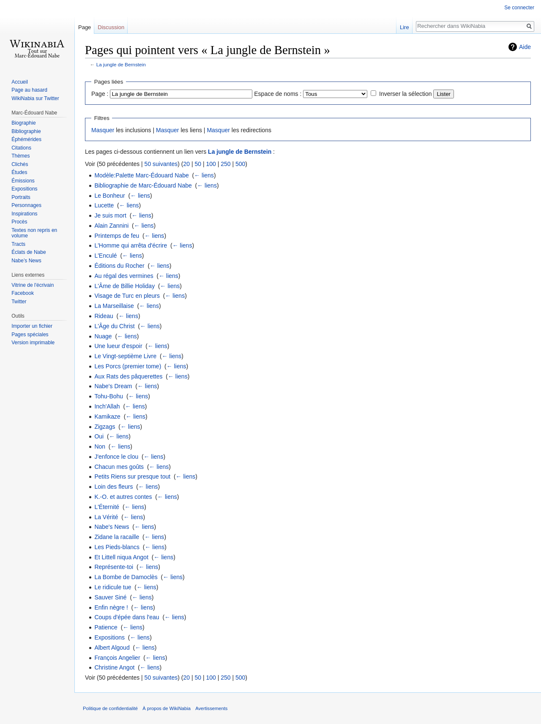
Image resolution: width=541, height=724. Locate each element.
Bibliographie (26, 131)
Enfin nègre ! (111, 607)
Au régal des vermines (123, 275)
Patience (105, 627)
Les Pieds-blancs (116, 547)
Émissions (23, 181)
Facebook (22, 293)
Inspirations (24, 214)
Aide (525, 47)
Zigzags (104, 426)
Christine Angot (114, 667)
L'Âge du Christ (114, 326)
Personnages (26, 205)
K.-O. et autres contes (123, 496)
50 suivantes (161, 164)
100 (211, 164)
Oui (99, 436)
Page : (99, 93)
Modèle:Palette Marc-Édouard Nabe (141, 175)
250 (225, 164)
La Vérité (106, 517)
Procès (19, 222)
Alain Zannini (111, 225)
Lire (404, 27)
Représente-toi (113, 566)
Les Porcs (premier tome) (127, 366)
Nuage (103, 336)
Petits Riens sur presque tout (132, 476)
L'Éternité (106, 507)
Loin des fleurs (113, 486)
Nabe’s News (26, 261)
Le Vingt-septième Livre (125, 356)
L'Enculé (105, 255)
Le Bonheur (109, 195)
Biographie (23, 123)
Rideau (103, 316)
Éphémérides (26, 139)
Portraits (20, 197)
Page (84, 27)
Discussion (111, 27)
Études (19, 172)
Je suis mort (110, 215)
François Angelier (117, 657)
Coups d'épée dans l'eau (126, 617)
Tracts (18, 244)
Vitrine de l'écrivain (32, 285)
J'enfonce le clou (116, 456)
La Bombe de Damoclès (125, 577)
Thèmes (20, 156)
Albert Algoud (111, 647)
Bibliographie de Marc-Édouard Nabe (142, 185)
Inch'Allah (107, 406)
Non (99, 446)
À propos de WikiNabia (166, 708)
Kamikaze (107, 416)
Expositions (109, 637)
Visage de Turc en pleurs (127, 295)
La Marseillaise (114, 305)
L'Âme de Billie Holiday (124, 286)
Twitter (18, 302)
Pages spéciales (29, 335)
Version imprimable (33, 343)
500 (240, 164)
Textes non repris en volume (34, 233)
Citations (21, 148)
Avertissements (211, 708)
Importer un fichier (31, 326)
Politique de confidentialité (110, 708)
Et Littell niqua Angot (121, 557)
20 (186, 164)
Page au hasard (29, 90)
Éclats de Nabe (28, 252)
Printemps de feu (116, 235)
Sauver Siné (110, 597)
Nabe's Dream (113, 386)
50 (197, 164)
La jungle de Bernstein (121, 64)
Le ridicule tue (112, 587)
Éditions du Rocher (119, 265)
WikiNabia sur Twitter (35, 98)
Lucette (104, 205)
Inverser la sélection (405, 93)
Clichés (19, 164)
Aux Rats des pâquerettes (128, 376)
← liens (204, 175)
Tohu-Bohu (108, 396)
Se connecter (519, 8)
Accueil (19, 82)
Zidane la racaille (116, 536)
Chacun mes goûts (119, 466)
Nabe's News (111, 526)
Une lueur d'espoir (118, 346)
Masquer (102, 130)
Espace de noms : (277, 93)
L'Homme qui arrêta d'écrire (130, 245)
